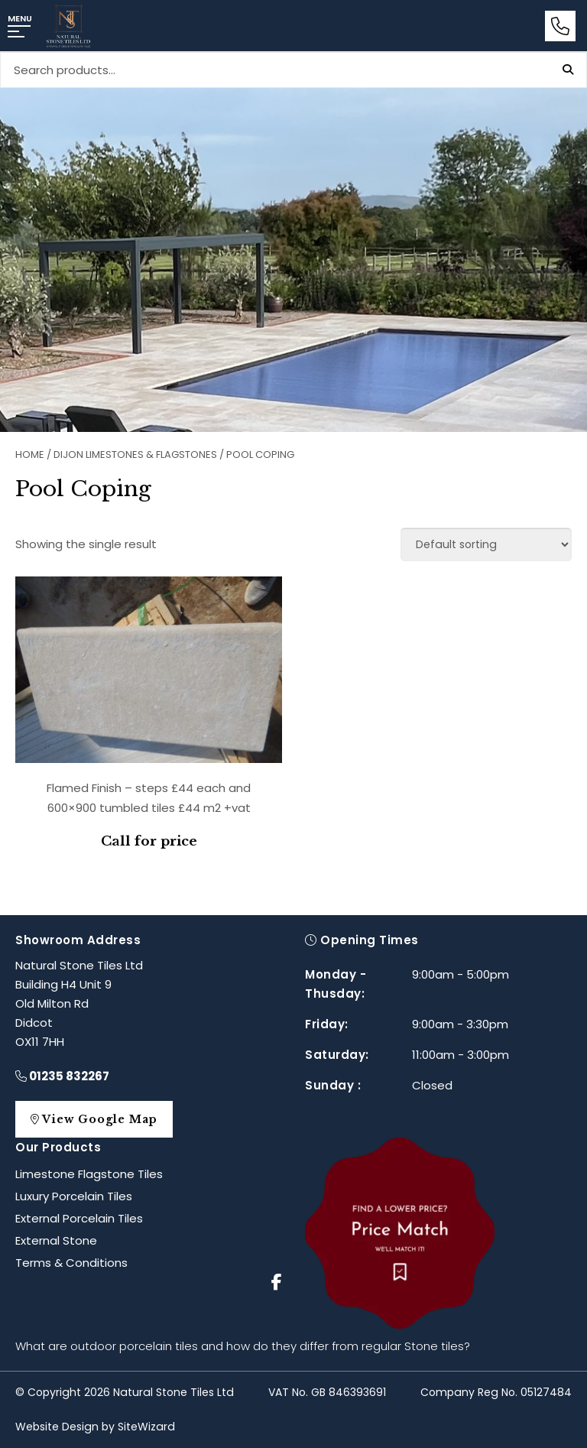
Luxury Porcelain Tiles (73, 1196)
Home (29, 454)
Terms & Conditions (71, 1263)
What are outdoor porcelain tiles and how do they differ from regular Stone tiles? (242, 1346)
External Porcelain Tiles (79, 1218)
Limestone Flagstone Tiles (89, 1174)
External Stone (56, 1240)
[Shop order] (486, 544)
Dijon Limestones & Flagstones (135, 454)
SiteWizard (146, 1426)
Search (568, 69)
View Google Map (101, 1119)
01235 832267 (62, 1076)
